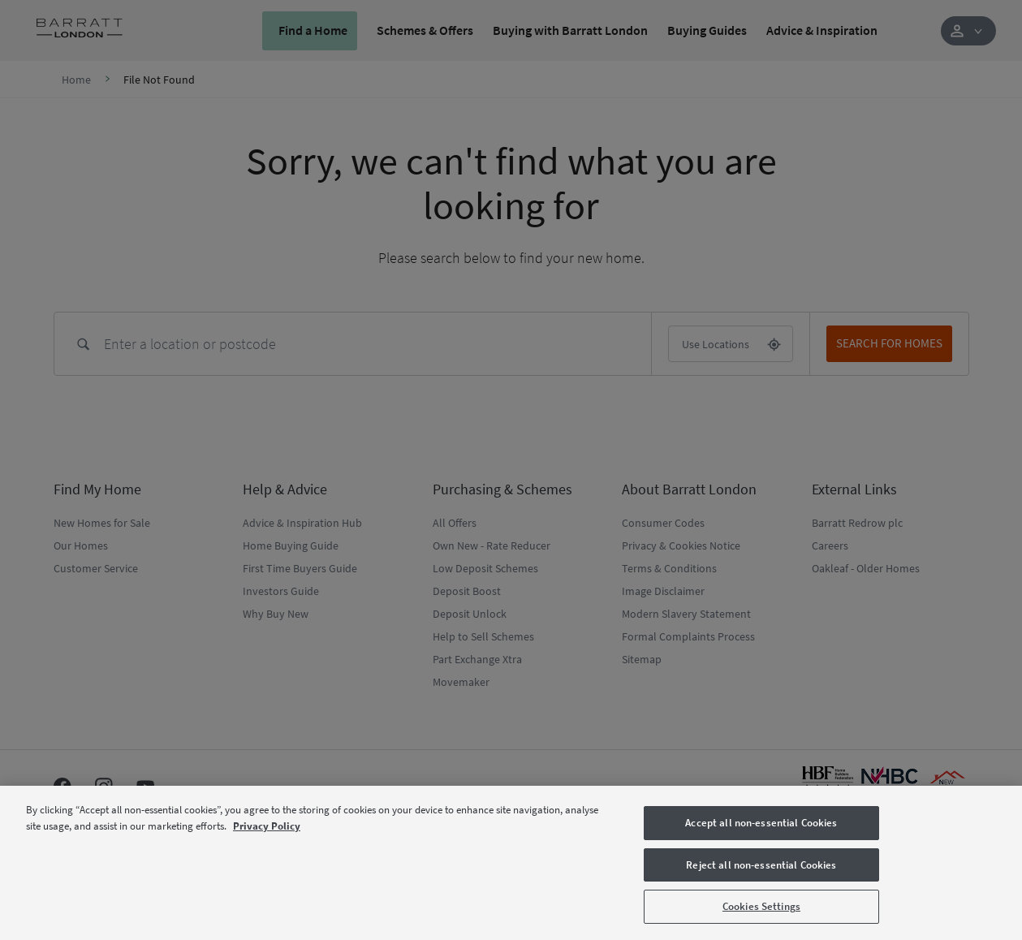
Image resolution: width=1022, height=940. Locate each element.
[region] (511, 863)
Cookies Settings (761, 906)
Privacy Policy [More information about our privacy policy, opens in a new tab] (266, 826)
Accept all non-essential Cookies (761, 823)
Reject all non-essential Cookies (761, 865)
